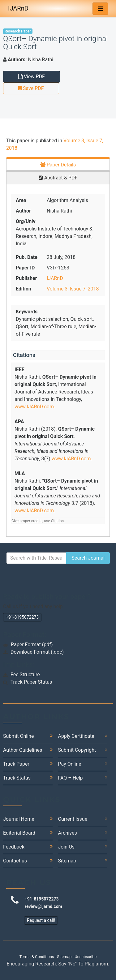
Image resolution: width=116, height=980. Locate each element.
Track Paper (16, 764)
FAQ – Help (70, 778)
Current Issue (73, 819)
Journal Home (18, 819)
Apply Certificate (76, 736)
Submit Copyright (77, 750)
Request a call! (41, 920)
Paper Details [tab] (58, 165)
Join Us (66, 847)
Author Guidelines (22, 750)
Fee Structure (25, 674)
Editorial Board (19, 833)
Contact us (15, 861)
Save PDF (31, 88)
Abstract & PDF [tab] (58, 178)
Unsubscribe (86, 956)
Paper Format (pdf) (32, 644)
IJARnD (18, 8)
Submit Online (18, 736)
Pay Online (69, 764)
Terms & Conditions (36, 956)
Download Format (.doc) (37, 652)
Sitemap (67, 861)
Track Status (17, 778)
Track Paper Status (31, 682)
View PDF (31, 77)
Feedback (13, 847)
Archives (67, 833)
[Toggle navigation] (100, 8)
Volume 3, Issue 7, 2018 (73, 289)
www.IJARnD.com (34, 407)
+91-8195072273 (22, 617)
